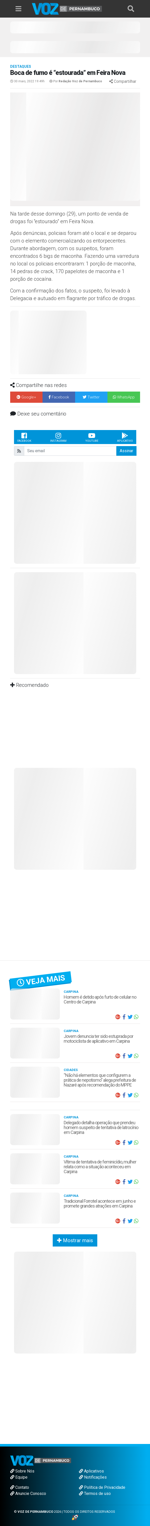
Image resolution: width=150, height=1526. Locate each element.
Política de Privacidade (102, 1487)
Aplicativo (125, 437)
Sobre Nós (22, 1471)
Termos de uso (95, 1493)
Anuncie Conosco (28, 1493)
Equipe (19, 1477)
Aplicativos (91, 1471)
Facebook (24, 437)
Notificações (93, 1477)
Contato (19, 1487)
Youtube (91, 437)
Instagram (58, 437)
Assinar (126, 450)
